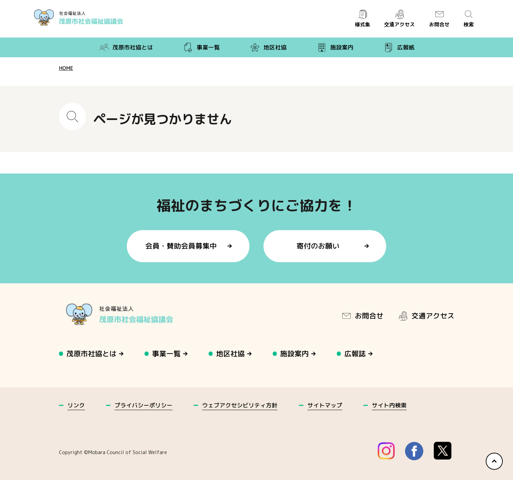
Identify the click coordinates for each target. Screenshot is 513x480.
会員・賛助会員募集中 (181, 246)
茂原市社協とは (126, 47)
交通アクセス (399, 18)
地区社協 (268, 47)
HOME (66, 68)
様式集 (362, 18)
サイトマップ (324, 405)
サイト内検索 (389, 405)
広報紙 (398, 47)
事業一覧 (201, 47)
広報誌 (355, 353)
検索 (469, 18)
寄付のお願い (318, 246)
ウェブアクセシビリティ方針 (239, 405)
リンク (76, 405)
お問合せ (439, 18)
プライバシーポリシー (143, 405)
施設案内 (334, 47)
